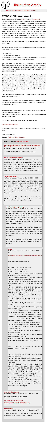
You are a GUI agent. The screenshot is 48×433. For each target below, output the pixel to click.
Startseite (8, 10)
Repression (22, 137)
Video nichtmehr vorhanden (13, 158)
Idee (13, 10)
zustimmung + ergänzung (15, 207)
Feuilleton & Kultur (13, 137)
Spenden (33, 10)
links (10, 249)
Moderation (19, 10)
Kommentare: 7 (36, 19)
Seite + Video (8, 409)
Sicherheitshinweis (10, 176)
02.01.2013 (24, 19)
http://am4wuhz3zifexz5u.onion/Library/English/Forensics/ (25, 255)
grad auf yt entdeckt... (11, 392)
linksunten (26, 10)
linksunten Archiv (27, 5)
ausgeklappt (18, 141)
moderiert (26, 141)
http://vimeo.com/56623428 (10, 124)
